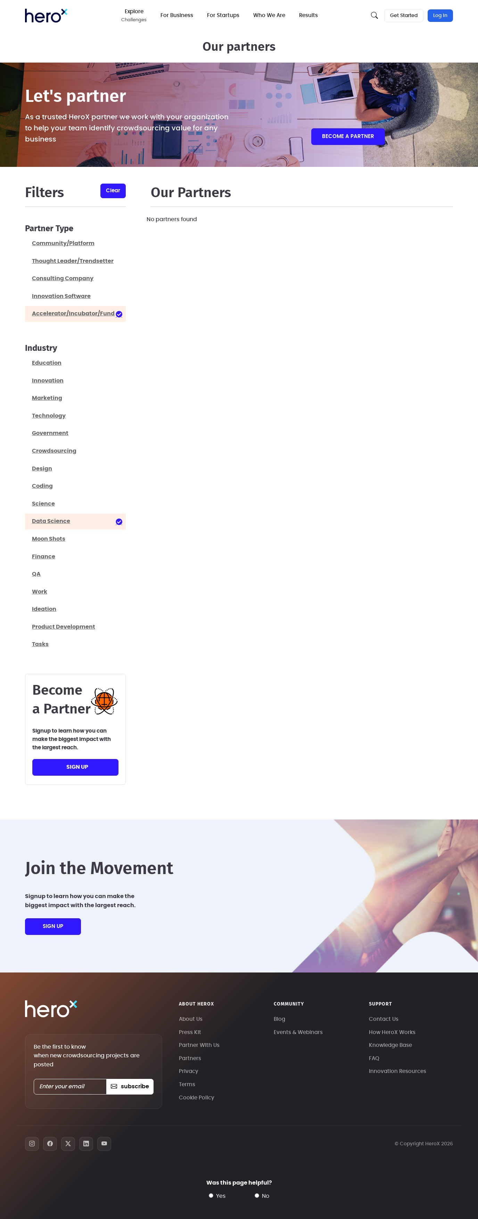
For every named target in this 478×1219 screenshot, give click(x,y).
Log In (440, 15)
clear (113, 190)
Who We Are (270, 15)
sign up (77, 767)
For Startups (223, 15)
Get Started (404, 15)
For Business (177, 15)
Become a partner (348, 136)
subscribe (130, 1086)
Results (308, 15)
